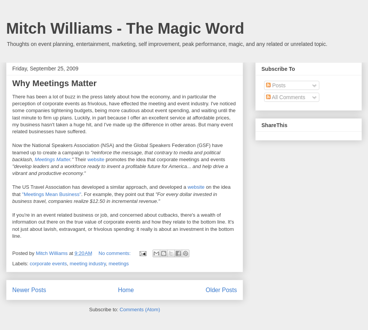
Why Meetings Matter (54, 83)
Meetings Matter (53, 159)
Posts (276, 85)
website (95, 159)
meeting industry (88, 263)
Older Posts (221, 290)
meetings (118, 263)
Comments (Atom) (140, 309)
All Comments (285, 97)
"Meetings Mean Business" (51, 194)
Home (126, 290)
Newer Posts (29, 290)
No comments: (115, 253)
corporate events (48, 263)
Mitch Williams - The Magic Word (125, 28)
